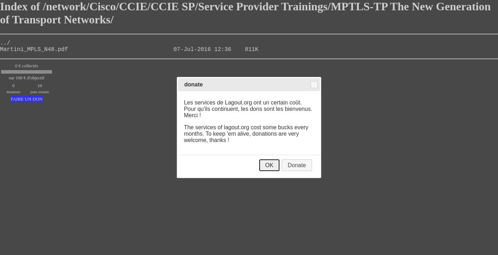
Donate (297, 165)
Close (314, 84)
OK (269, 165)
